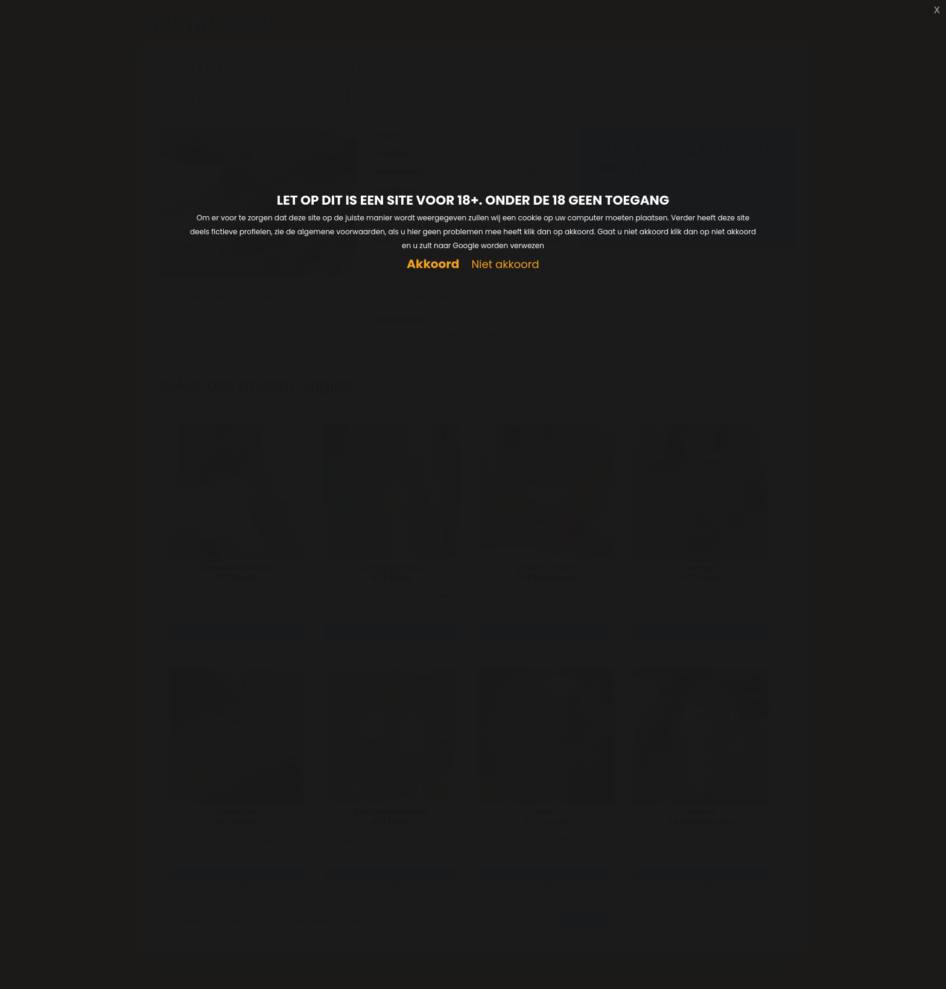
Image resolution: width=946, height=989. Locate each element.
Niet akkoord (505, 265)
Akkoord (433, 264)
